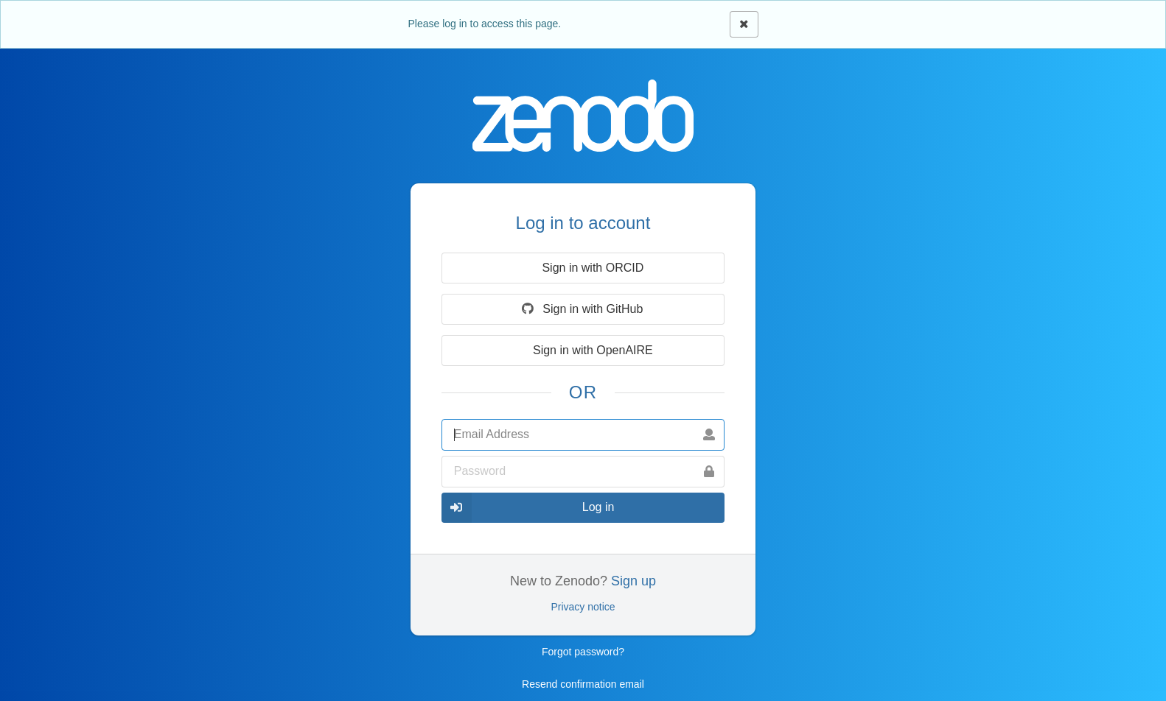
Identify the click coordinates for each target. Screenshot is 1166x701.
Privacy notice (583, 607)
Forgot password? (583, 652)
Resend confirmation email (583, 684)
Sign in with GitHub (581, 309)
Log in (528, 508)
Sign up (633, 581)
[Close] (744, 24)
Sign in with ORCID (581, 267)
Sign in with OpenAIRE (582, 350)
